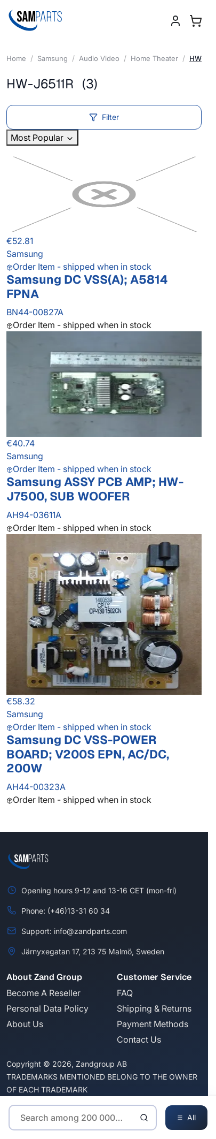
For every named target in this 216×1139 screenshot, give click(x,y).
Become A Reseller (43, 993)
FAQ (125, 993)
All (186, 1117)
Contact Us (139, 1039)
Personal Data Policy (47, 1008)
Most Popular (42, 137)
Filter (104, 117)
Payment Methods (152, 1024)
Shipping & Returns (154, 1008)
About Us (24, 1024)
